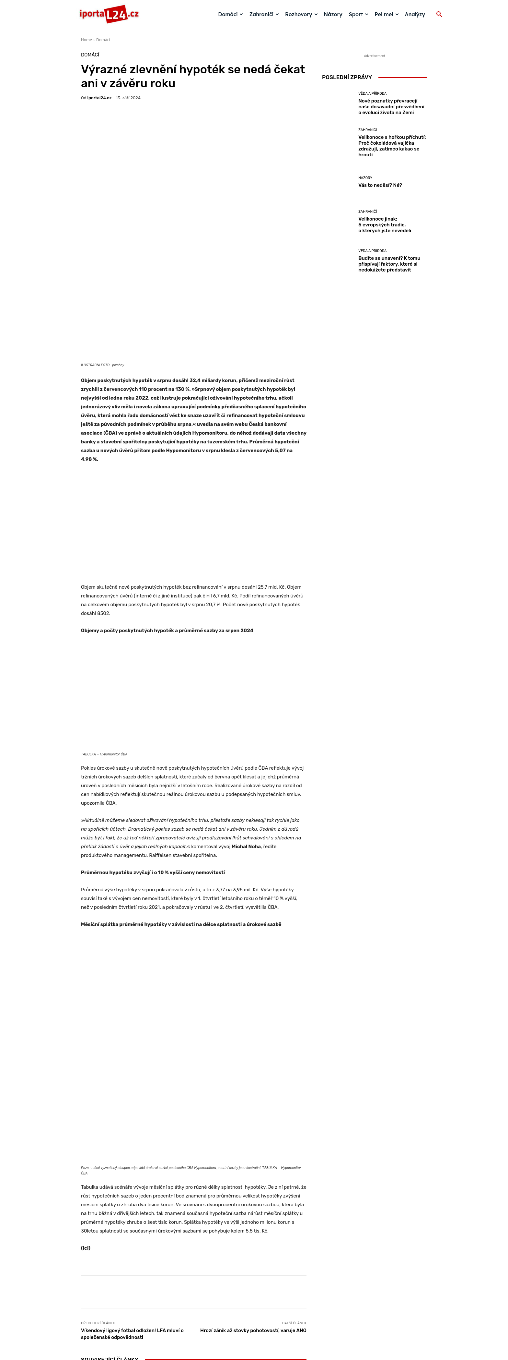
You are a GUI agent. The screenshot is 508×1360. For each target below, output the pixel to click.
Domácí (103, 39)
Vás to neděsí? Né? (269, 1226)
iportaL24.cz (99, 98)
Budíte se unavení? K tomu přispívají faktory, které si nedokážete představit (389, 264)
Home (86, 39)
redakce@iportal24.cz (265, 1310)
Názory (268, 1218)
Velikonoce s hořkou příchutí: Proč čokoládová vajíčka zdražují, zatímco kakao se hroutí (193, 1217)
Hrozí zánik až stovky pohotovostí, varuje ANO (253, 1105)
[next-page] (95, 1244)
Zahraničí (192, 1200)
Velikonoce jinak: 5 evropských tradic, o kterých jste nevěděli (384, 225)
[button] (439, 14)
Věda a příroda (117, 1206)
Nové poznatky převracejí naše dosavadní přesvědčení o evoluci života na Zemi (118, 1220)
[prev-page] (85, 1244)
